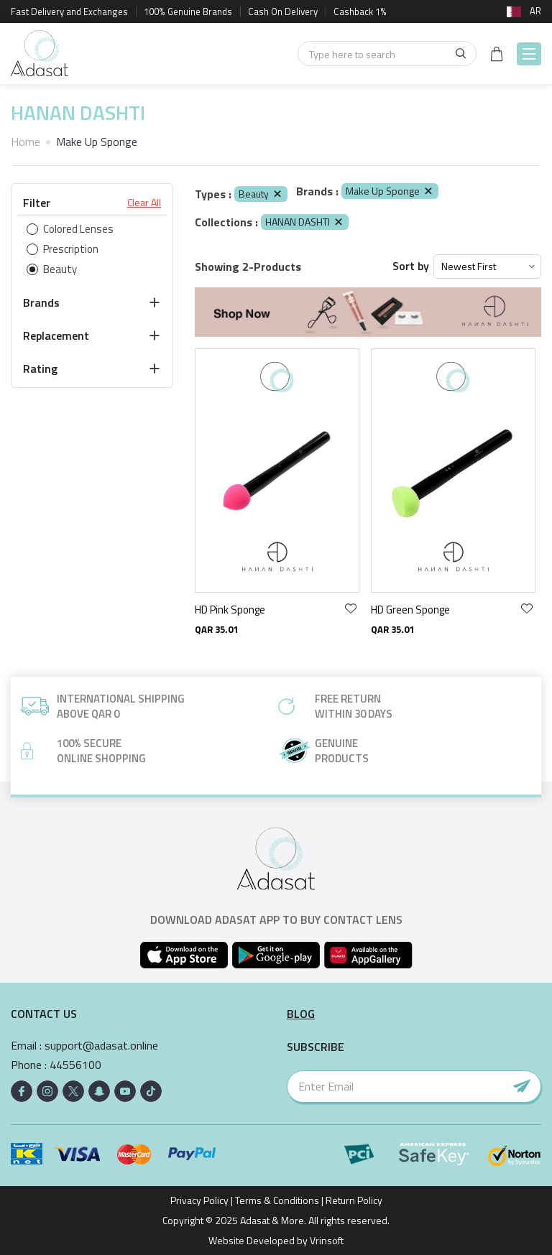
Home (25, 141)
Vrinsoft (326, 1240)
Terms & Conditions (277, 1200)
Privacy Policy (199, 1200)
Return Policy (354, 1200)
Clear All (144, 202)
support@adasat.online (101, 1045)
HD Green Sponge (410, 609)
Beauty (261, 193)
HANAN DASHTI (304, 221)
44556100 (75, 1065)
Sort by (410, 266)
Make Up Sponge (390, 190)
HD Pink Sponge (230, 609)
